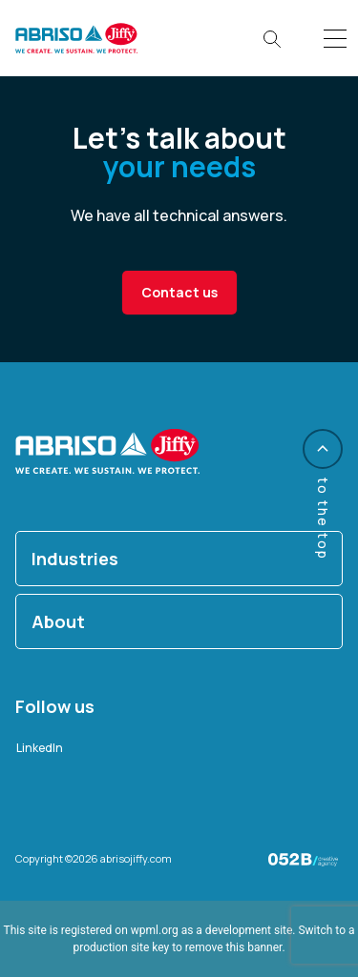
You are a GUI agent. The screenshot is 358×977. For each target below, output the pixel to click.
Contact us (179, 292)
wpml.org (155, 930)
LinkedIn (39, 748)
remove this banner (234, 947)
